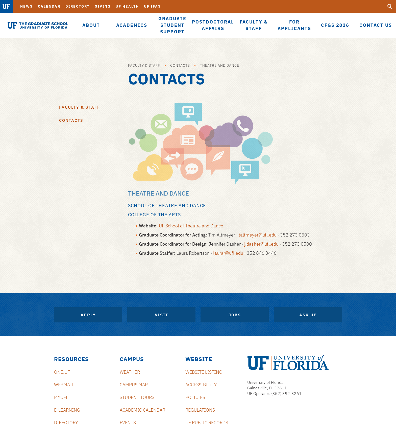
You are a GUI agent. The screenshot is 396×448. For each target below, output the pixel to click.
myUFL (61, 397)
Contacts (180, 65)
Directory (77, 6)
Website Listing (203, 372)
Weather (130, 372)
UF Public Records (206, 423)
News (26, 6)
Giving (103, 6)
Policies (195, 397)
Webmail (64, 385)
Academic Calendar (142, 410)
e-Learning (67, 410)
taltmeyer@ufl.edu (258, 235)
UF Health (127, 6)
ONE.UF (62, 372)
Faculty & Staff (144, 65)
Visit (161, 314)
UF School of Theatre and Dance (191, 226)
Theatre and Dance (219, 65)
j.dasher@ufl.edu (261, 244)
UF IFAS (152, 6)
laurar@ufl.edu (228, 253)
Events (128, 423)
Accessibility (201, 385)
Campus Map (134, 385)
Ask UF (307, 314)
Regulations (200, 410)
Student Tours (137, 397)
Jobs (235, 314)
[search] (389, 6)
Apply (88, 314)
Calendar (49, 6)
